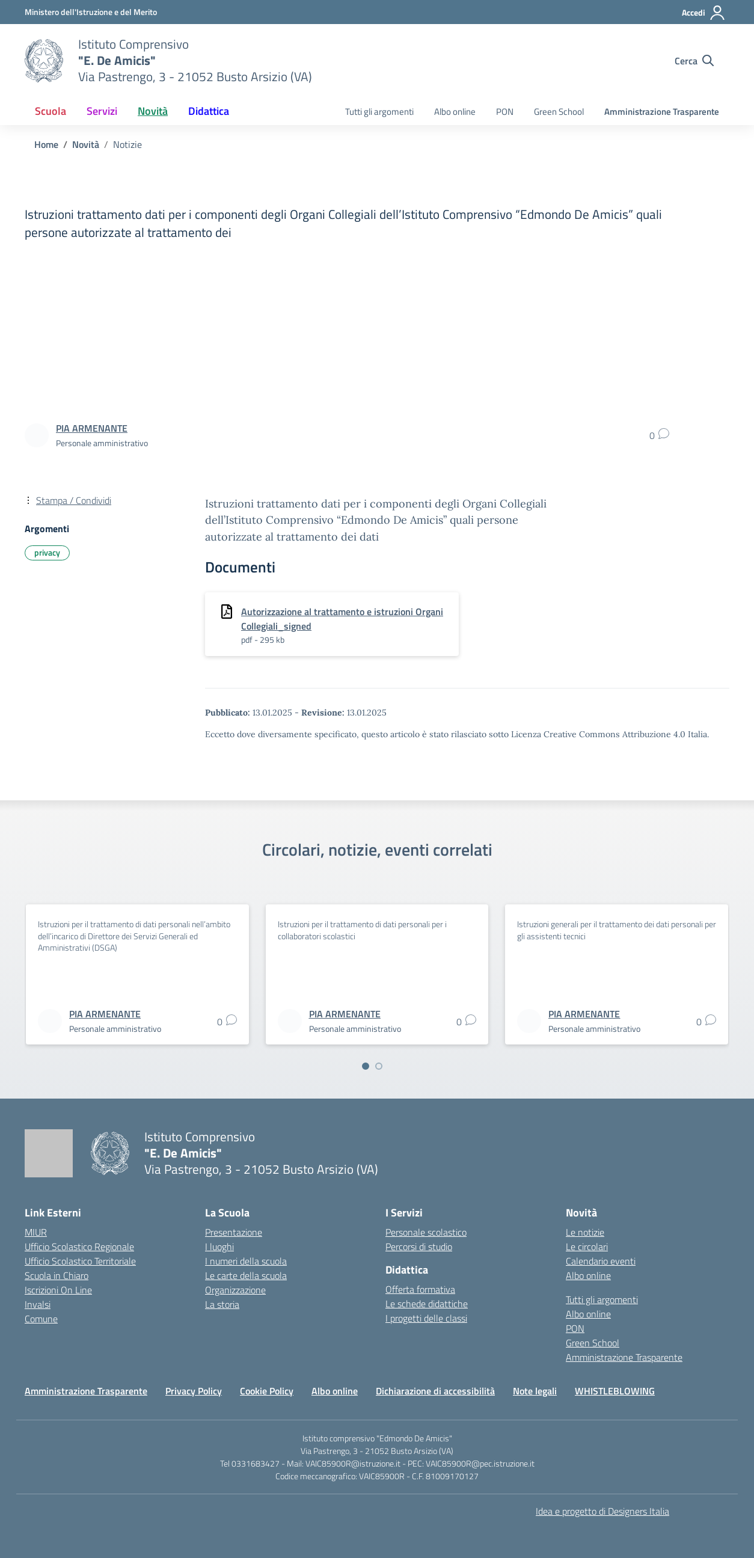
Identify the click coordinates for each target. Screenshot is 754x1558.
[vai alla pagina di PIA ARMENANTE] (91, 428)
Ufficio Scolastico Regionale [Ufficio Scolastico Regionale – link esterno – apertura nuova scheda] (79, 1246)
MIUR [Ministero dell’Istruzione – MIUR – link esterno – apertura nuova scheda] (36, 1232)
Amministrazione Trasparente (661, 111)
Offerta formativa (420, 1289)
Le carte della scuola (246, 1275)
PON (504, 111)
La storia (222, 1304)
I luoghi (219, 1246)
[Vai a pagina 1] (365, 1066)
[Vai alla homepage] (44, 60)
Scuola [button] (50, 111)
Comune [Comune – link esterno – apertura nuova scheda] (41, 1318)
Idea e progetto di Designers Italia (602, 1511)
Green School (559, 111)
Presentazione (233, 1232)
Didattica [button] (208, 111)
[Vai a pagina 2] (378, 1066)
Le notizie (585, 1232)
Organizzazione (235, 1290)
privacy (47, 552)
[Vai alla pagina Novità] (85, 144)
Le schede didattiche (426, 1303)
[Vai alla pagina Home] (46, 144)
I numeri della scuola (246, 1261)
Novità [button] (153, 111)
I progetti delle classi (426, 1318)
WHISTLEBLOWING (615, 1391)
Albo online (455, 111)
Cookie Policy (266, 1391)
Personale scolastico (426, 1232)
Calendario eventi (601, 1261)
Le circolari (587, 1246)
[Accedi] (703, 12)
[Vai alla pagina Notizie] (127, 144)
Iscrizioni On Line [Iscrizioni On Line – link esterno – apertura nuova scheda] (58, 1290)
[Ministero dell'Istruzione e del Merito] (91, 11)
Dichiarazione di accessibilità (435, 1391)
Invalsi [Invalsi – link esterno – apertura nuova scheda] (38, 1304)
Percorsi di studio (418, 1246)
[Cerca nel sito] (694, 61)
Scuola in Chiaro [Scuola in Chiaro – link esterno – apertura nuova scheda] (56, 1275)
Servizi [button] (102, 111)
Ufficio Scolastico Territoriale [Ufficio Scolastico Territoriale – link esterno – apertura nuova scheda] (80, 1261)
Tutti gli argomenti (379, 111)
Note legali (535, 1391)
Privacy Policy (193, 1391)
